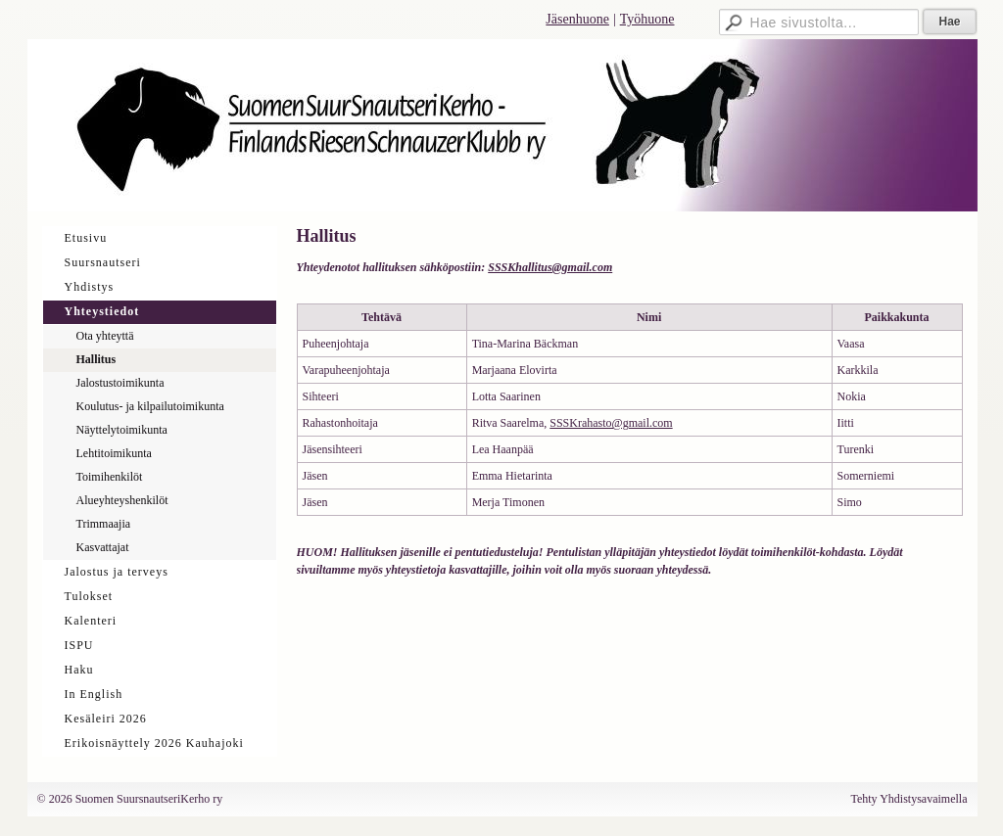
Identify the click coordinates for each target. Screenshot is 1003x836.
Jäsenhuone (577, 19)
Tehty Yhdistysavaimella (908, 799)
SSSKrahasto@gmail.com (610, 423)
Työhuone (647, 19)
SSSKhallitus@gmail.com (550, 267)
